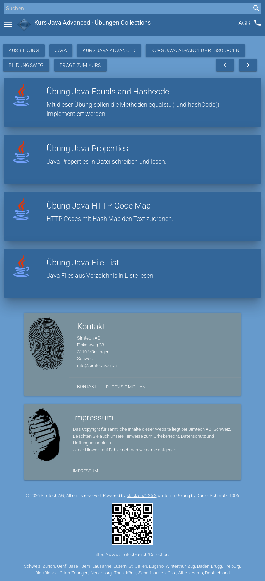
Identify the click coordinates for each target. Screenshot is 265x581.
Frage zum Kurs (80, 65)
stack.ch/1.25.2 (141, 495)
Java (61, 50)
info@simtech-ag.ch (97, 365)
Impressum (85, 470)
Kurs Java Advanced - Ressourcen (195, 50)
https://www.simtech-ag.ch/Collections (132, 554)
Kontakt (87, 386)
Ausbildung (24, 50)
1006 (234, 495)
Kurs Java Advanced (109, 50)
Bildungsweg (26, 65)
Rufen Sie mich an (125, 386)
